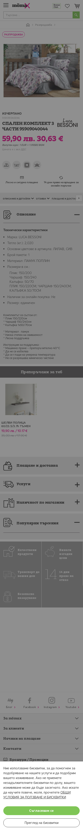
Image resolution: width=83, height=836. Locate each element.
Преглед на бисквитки (41, 823)
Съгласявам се (41, 811)
